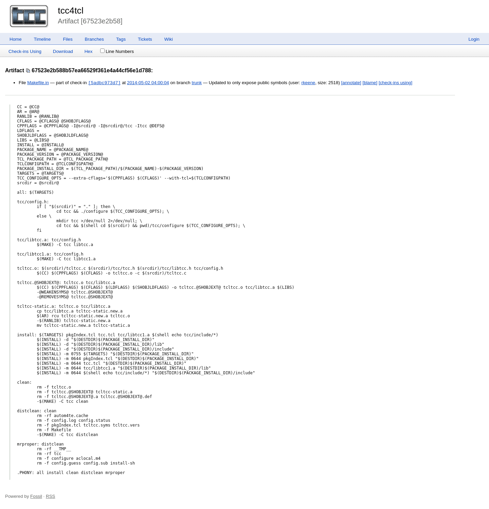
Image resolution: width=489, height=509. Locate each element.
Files (67, 39)
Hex (89, 51)
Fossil (36, 496)
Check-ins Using (24, 51)
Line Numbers (117, 51)
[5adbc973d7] (104, 83)
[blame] (370, 83)
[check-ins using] (395, 83)
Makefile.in (38, 83)
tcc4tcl (71, 10)
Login (473, 39)
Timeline (42, 39)
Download (63, 51)
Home (16, 39)
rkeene (308, 83)
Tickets (145, 39)
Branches (94, 39)
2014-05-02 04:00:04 (148, 83)
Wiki (168, 39)
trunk (197, 83)
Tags (121, 39)
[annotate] (351, 83)
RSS (50, 496)
